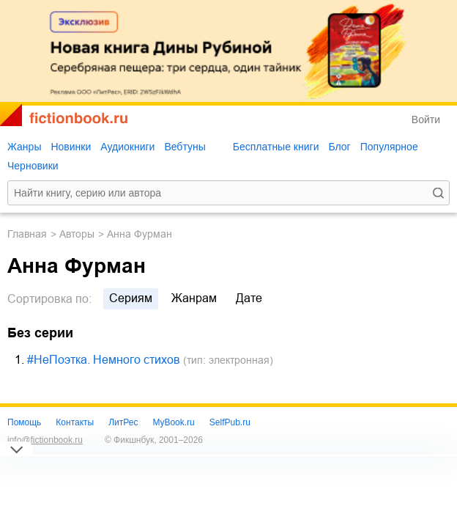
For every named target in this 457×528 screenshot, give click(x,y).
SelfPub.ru (229, 422)
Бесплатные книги (276, 147)
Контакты (75, 422)
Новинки (71, 147)
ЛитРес (123, 422)
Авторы (76, 234)
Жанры (24, 147)
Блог (339, 147)
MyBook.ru (173, 422)
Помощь (24, 422)
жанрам (194, 298)
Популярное (389, 147)
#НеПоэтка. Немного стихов (103, 359)
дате (249, 298)
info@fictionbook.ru (45, 440)
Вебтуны (184, 147)
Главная (27, 234)
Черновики (33, 166)
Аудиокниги (127, 147)
